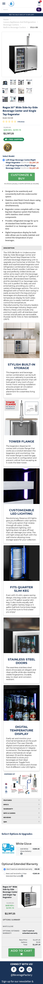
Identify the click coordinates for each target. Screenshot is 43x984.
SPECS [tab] (21, 804)
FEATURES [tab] (21, 800)
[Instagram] (29, 969)
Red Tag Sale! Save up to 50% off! (21, 15)
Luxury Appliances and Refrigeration (20, 22)
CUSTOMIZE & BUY (21, 176)
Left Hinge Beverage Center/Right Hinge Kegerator (22, 161)
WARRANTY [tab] (21, 809)
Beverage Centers (12, 24)
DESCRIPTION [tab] (8, 248)
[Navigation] (3, 4)
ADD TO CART (21, 952)
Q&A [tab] (21, 822)
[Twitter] (21, 969)
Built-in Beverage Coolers (15, 27)
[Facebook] (14, 969)
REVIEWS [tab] (21, 817)
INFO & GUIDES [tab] (21, 813)
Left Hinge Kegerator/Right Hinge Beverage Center (22, 166)
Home (7, 19)
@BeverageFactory (21, 975)
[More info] (21, 853)
